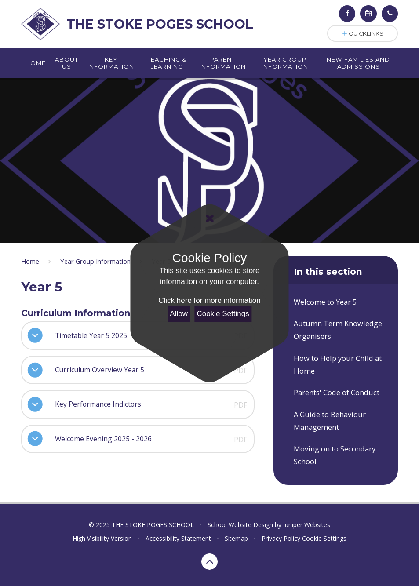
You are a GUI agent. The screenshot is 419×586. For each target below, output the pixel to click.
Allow (179, 313)
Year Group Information (95, 261)
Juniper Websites (306, 524)
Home (30, 261)
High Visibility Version (102, 538)
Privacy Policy (281, 538)
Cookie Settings (223, 313)
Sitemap (236, 538)
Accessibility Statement (178, 538)
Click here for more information (209, 300)
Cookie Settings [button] (324, 538)
